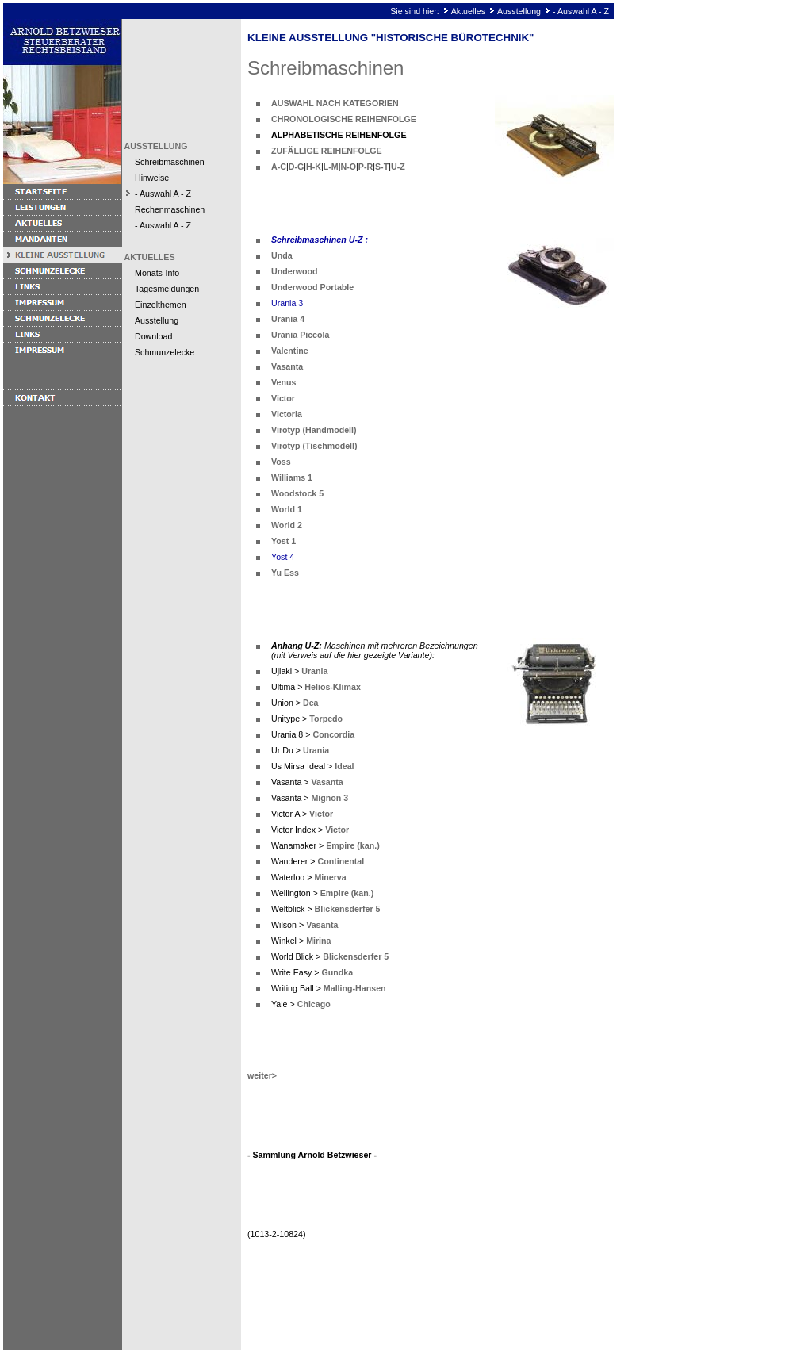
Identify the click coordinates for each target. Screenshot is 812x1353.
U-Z (398, 166)
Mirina (318, 940)
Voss (281, 461)
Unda (282, 255)
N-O (349, 166)
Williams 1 (291, 477)
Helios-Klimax (332, 687)
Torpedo (326, 718)
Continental (341, 861)
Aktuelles (468, 11)
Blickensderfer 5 (348, 909)
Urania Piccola (300, 334)
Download (153, 336)
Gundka (337, 972)
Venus (283, 382)
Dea (311, 702)
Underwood (294, 271)
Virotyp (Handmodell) (314, 430)
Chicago (314, 1004)
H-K (313, 166)
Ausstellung (519, 11)
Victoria (286, 414)
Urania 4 (287, 319)
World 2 (286, 525)
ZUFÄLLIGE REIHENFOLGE (326, 150)
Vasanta (287, 366)
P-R (365, 166)
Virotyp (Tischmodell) (314, 445)
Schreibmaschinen (170, 162)
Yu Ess (285, 572)
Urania (314, 671)
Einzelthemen (160, 304)
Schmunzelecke (164, 352)
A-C (278, 166)
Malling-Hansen (355, 988)
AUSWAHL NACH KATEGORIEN (335, 103)
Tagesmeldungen (167, 288)
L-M (331, 166)
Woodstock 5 (297, 493)
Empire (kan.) (353, 845)
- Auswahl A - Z (581, 11)
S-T (382, 166)
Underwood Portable (312, 287)
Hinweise (152, 177)
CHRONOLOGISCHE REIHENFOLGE (343, 119)
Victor (283, 398)
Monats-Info (157, 273)
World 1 (286, 509)
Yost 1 (283, 541)
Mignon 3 (329, 798)
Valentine (289, 350)
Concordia (333, 734)
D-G (296, 166)
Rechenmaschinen (170, 209)
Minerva (330, 877)
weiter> (262, 1075)
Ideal (344, 766)
